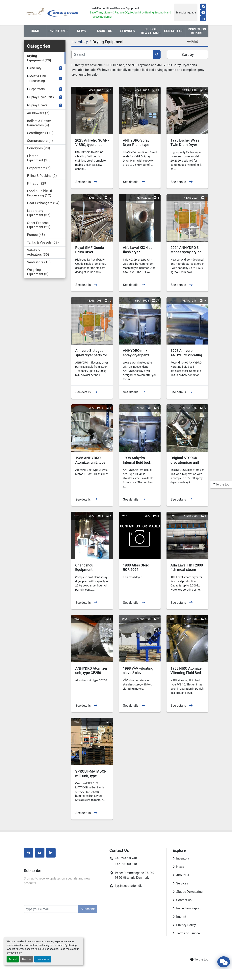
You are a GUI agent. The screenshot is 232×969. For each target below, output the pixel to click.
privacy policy (14, 952)
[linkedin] (203, 18)
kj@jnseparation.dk (128, 886)
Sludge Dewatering (151, 31)
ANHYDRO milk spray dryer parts (136, 352)
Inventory (57, 31)
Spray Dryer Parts (41, 97)
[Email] (51, 909)
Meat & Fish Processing (37, 78)
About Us (104, 31)
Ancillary (35, 68)
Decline (26, 959)
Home (35, 31)
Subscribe (88, 909)
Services (127, 31)
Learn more (43, 959)
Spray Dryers (38, 105)
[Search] (112, 54)
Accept (13, 959)
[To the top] (221, 484)
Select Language (185, 12)
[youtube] (203, 12)
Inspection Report (197, 31)
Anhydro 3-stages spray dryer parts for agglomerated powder (91, 357)
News (81, 31)
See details (83, 182)
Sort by (187, 54)
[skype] (203, 7)
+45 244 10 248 (126, 858)
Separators (37, 89)
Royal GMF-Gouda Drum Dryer (89, 250)
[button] (58, 31)
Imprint (181, 917)
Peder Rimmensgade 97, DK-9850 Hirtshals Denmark (135, 875)
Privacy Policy (186, 925)
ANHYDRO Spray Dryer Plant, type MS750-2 (136, 144)
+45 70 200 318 (126, 864)
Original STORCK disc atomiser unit (184, 460)
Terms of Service (188, 933)
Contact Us (173, 31)
